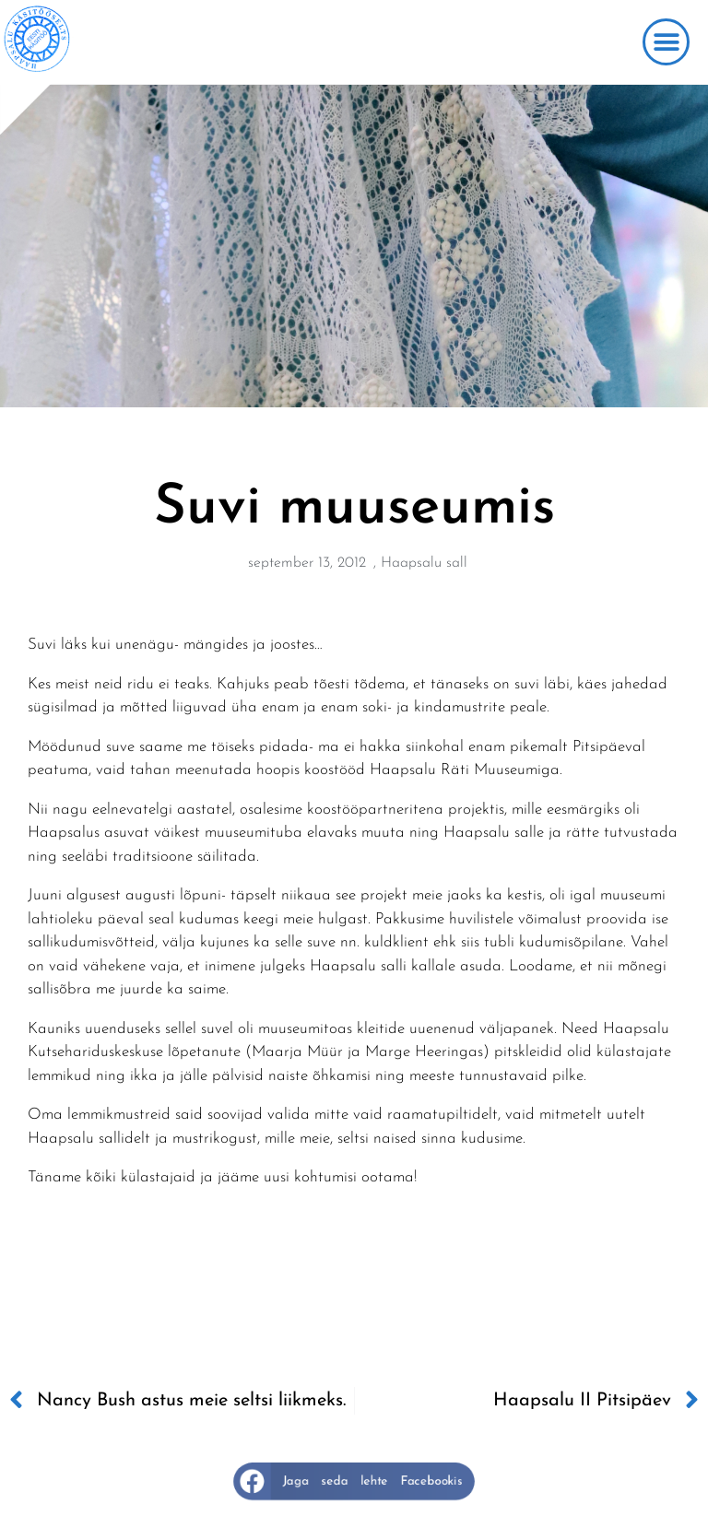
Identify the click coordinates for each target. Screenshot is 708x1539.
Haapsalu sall (424, 563)
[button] (666, 41)
